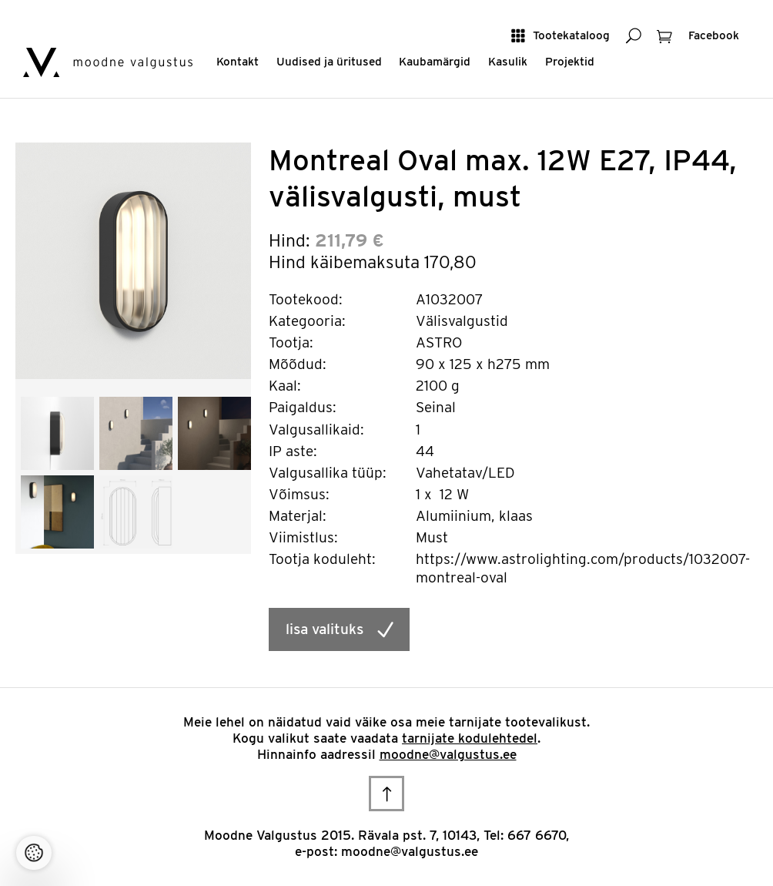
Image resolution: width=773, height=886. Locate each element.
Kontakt (237, 61)
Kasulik (507, 61)
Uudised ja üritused (329, 61)
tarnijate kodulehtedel (469, 738)
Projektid (569, 61)
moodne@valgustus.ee (448, 754)
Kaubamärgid (434, 61)
